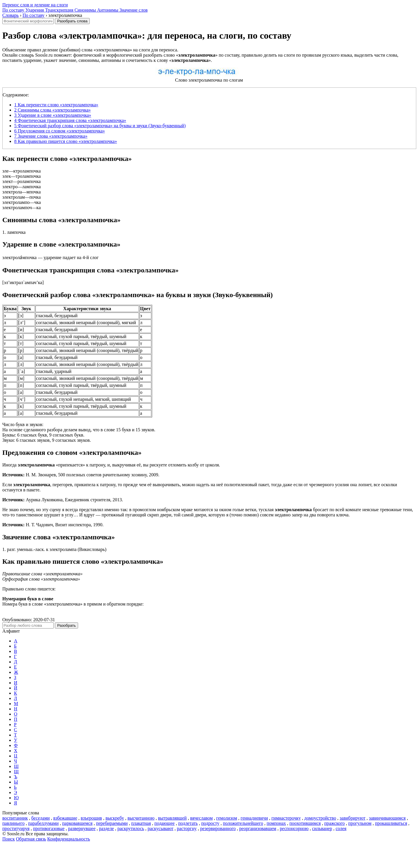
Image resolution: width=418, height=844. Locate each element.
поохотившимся (305, 823)
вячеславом (201, 818)
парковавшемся (77, 823)
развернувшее (82, 828)
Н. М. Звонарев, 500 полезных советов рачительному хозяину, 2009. (80, 474)
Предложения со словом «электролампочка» (59, 130)
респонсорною (294, 828)
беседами (40, 818)
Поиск (8, 838)
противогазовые (49, 828)
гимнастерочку (286, 818)
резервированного (218, 828)
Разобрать (66, 625)
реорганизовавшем (257, 828)
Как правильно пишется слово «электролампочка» (65, 141)
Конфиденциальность (68, 838)
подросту (210, 823)
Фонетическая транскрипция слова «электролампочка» (70, 120)
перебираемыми (112, 823)
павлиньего (13, 823)
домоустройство (320, 818)
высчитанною (140, 818)
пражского (334, 823)
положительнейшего (243, 823)
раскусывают (161, 828)
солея (341, 828)
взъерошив (91, 818)
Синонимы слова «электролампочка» (52, 109)
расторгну (187, 828)
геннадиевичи (254, 818)
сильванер (322, 828)
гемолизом (226, 818)
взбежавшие (65, 818)
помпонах (276, 823)
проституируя (16, 828)
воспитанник (15, 818)
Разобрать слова (72, 21)
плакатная (141, 823)
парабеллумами (43, 823)
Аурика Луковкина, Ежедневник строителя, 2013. (62, 499)
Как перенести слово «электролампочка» (56, 104)
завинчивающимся (387, 818)
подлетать (188, 823)
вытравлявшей (172, 818)
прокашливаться (391, 823)
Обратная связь (31, 838)
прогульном (360, 823)
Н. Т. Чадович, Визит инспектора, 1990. (53, 524)
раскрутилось (130, 828)
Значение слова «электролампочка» (50, 136)
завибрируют (352, 818)
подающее (164, 823)
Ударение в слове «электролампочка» (52, 115)
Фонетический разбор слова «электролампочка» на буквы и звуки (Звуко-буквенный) (100, 125)
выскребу (114, 818)
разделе (106, 828)
